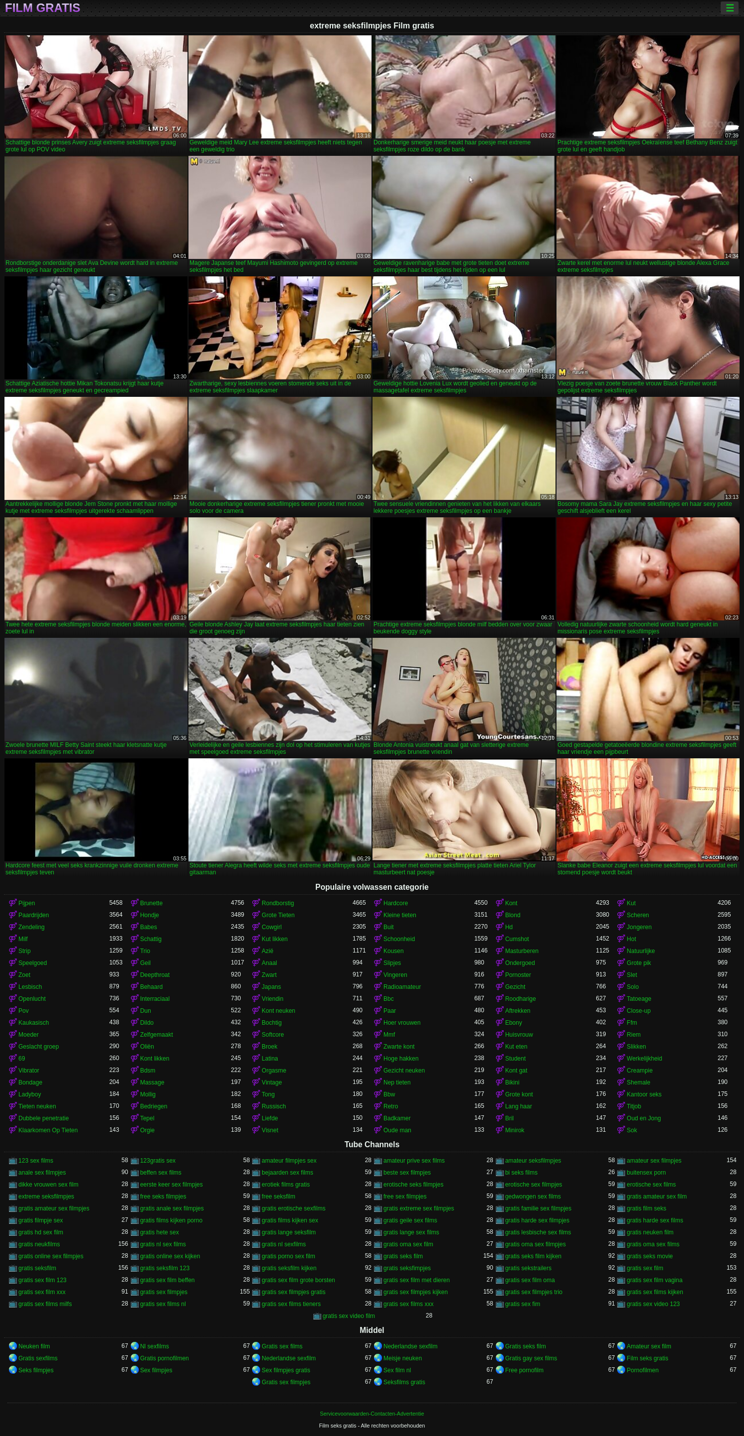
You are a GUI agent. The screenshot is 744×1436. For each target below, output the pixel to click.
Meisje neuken (402, 1358)
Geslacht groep (38, 1046)
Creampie (639, 1070)
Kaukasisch (33, 1022)
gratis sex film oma (530, 1280)
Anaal (269, 962)
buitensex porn (646, 1172)
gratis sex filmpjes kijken (415, 1292)
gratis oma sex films (653, 1244)
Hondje (149, 915)
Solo (633, 986)
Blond (513, 915)
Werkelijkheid (644, 1058)
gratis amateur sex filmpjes (54, 1208)
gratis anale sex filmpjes (172, 1208)
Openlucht (32, 998)
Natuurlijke (641, 951)
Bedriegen (154, 1106)
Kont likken (155, 1058)
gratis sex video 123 (653, 1304)
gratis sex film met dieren (416, 1280)
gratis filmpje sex (40, 1220)
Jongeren (639, 927)
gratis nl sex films (163, 1244)
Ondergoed (520, 962)
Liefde (270, 1118)
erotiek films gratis (286, 1184)
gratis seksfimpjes (407, 1268)
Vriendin (272, 998)
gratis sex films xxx (408, 1304)
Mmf (389, 1034)
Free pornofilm (524, 1370)
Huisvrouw (519, 1034)
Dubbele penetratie (43, 1118)
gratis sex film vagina (654, 1280)
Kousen (393, 951)
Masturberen (522, 951)
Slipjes (392, 962)
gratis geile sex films (410, 1220)
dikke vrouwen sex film (48, 1184)
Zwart (269, 974)
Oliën (147, 1046)
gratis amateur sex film (657, 1196)
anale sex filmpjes (42, 1172)
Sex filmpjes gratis (286, 1370)
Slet (632, 974)
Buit (388, 927)
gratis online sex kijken (170, 1256)
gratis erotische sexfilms (293, 1208)
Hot (631, 939)
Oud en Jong (644, 1118)
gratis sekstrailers (528, 1268)
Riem (634, 1034)
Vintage (271, 1082)
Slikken (636, 1046)
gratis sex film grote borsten (298, 1280)
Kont (511, 903)
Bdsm (148, 1070)
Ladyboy (29, 1094)
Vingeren (395, 974)
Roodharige (520, 998)
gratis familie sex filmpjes (538, 1208)
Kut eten (516, 1046)
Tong (268, 1094)
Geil (145, 962)
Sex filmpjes (156, 1370)
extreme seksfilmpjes (46, 1196)
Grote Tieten (278, 915)
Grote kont (519, 1094)
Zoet (24, 974)
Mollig (148, 1094)
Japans (271, 986)
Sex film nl (397, 1370)
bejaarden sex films (287, 1172)
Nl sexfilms (154, 1346)
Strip (24, 951)
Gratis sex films (282, 1346)
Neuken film (34, 1346)
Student (515, 1058)
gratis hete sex (159, 1232)
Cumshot (517, 939)
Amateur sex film (649, 1346)
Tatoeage (639, 998)
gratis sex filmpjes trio (533, 1292)
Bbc (388, 998)
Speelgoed (32, 962)
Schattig (151, 939)
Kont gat (516, 1070)
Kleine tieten (399, 915)
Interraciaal (155, 998)
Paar (389, 1010)
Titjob (634, 1106)
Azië (267, 951)
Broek (269, 1046)
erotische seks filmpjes (413, 1184)
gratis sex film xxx (42, 1292)
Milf (23, 939)
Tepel (147, 1118)
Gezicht (515, 986)
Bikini (512, 1082)
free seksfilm (278, 1196)
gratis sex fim (523, 1304)
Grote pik (639, 962)
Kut (631, 903)
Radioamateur (402, 986)
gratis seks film (403, 1256)
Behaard (151, 986)
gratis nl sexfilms (284, 1244)
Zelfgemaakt (156, 1034)
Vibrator (28, 1070)
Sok (632, 1130)
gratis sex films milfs (45, 1304)
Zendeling (31, 927)
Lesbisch (30, 986)
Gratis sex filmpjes (286, 1382)
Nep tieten (397, 1082)
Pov (23, 1010)
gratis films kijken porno (171, 1220)
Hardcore (395, 903)
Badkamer (397, 1118)
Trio (145, 951)
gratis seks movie (650, 1256)
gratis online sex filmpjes (51, 1256)
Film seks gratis (647, 1358)
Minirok (515, 1130)
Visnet (270, 1130)
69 (21, 1058)
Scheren (638, 915)
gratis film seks (646, 1208)
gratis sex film (645, 1268)
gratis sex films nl (163, 1304)
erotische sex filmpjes (533, 1184)
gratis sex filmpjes (163, 1292)
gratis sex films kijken (655, 1292)
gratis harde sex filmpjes (537, 1220)
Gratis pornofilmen (164, 1358)
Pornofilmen (642, 1370)
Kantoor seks (644, 1094)
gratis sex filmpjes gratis (293, 1292)
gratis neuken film (650, 1232)
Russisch (274, 1106)
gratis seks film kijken (533, 1256)
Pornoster (518, 974)
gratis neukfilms (39, 1244)
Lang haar (518, 1106)
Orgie (147, 1130)
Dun (145, 1010)
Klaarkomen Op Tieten (48, 1130)
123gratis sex (158, 1160)
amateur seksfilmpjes (533, 1160)
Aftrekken (518, 1010)
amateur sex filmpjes (654, 1160)
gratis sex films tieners (291, 1304)
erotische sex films (651, 1184)
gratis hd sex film (40, 1232)
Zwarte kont (399, 1046)
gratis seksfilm (37, 1268)
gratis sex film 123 (42, 1280)
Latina (270, 1058)
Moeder (28, 1034)
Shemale (638, 1082)
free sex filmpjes (405, 1196)
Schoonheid (399, 939)
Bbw (389, 1094)
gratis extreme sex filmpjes (418, 1208)
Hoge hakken (401, 1058)
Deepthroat (155, 974)
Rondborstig (278, 903)
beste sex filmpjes (407, 1172)
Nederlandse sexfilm (410, 1346)
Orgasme (274, 1070)
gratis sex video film (349, 1316)
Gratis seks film (525, 1346)
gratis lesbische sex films (538, 1232)
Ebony (513, 1022)
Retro (390, 1106)
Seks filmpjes (36, 1370)
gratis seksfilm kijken (289, 1268)
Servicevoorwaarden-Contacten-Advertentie (372, 1414)
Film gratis (43, 7)
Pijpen (26, 903)
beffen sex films (161, 1172)
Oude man (397, 1130)
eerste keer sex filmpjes (171, 1184)
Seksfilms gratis (404, 1382)
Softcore (273, 1034)
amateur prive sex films (414, 1160)
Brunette (151, 903)
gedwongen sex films (533, 1196)
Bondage (30, 1082)
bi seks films (521, 1172)
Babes (148, 927)
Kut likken (274, 939)
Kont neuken (278, 1010)
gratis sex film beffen (167, 1280)
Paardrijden (33, 915)
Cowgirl (271, 927)
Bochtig (271, 1022)
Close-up (639, 1010)
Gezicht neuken (404, 1070)
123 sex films (35, 1160)
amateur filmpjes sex (289, 1160)
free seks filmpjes (163, 1196)
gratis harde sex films (655, 1220)
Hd (509, 927)
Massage (152, 1082)
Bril (509, 1118)
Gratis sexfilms (38, 1358)
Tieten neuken (37, 1106)
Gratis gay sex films (531, 1358)
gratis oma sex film (408, 1244)
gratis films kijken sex (290, 1220)
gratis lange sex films (411, 1232)
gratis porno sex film (288, 1256)
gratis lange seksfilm (289, 1232)
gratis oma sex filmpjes (535, 1244)
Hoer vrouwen (402, 1022)
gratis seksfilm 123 (164, 1268)
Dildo (147, 1022)
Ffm (632, 1022)
